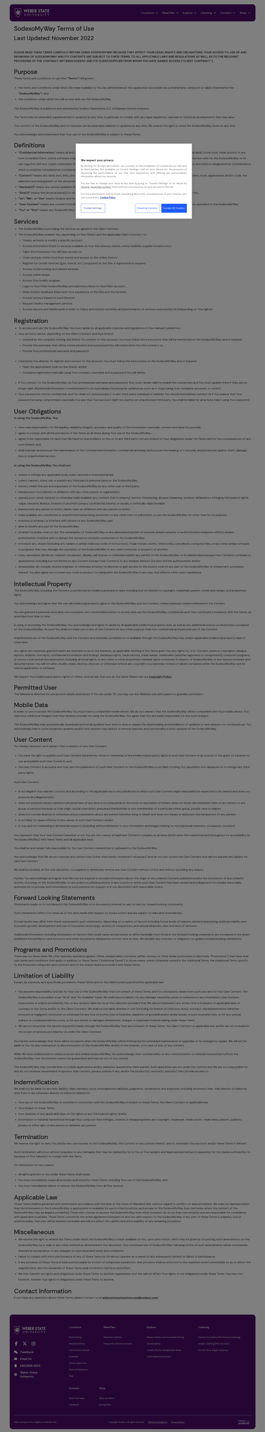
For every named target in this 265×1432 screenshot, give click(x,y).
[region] (133, 181)
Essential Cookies (147, 208)
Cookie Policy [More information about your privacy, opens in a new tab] (108, 197)
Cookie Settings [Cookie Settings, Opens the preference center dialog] (93, 208)
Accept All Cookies (174, 208)
